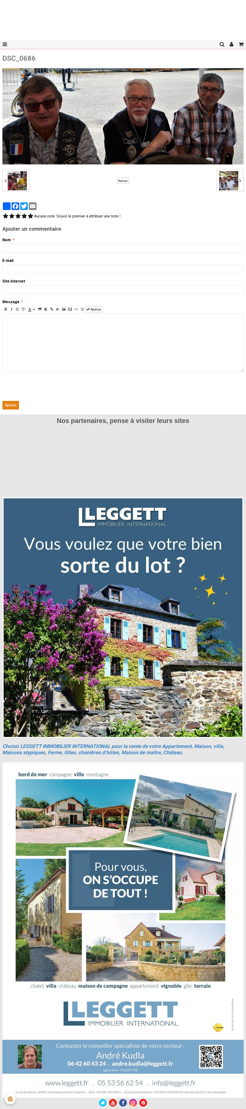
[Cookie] (10, 1099)
